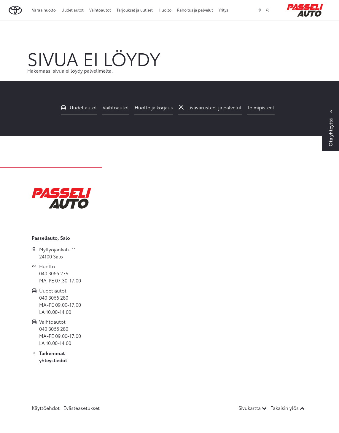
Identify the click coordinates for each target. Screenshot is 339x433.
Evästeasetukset (81, 407)
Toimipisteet (260, 107)
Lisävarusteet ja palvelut (210, 107)
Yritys (223, 9)
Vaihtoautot (100, 9)
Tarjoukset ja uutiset (135, 9)
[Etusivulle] (305, 10)
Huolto (165, 9)
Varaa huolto (44, 9)
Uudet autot (72, 9)
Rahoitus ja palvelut (195, 9)
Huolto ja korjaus (154, 107)
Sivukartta (253, 407)
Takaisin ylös (288, 407)
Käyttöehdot (46, 407)
